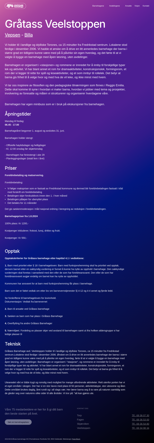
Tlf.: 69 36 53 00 (140, 422)
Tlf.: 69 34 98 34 (140, 431)
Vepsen (12, 35)
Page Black (76, 441)
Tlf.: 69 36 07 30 (140, 418)
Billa (28, 35)
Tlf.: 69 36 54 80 (140, 427)
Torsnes (52, 44)
